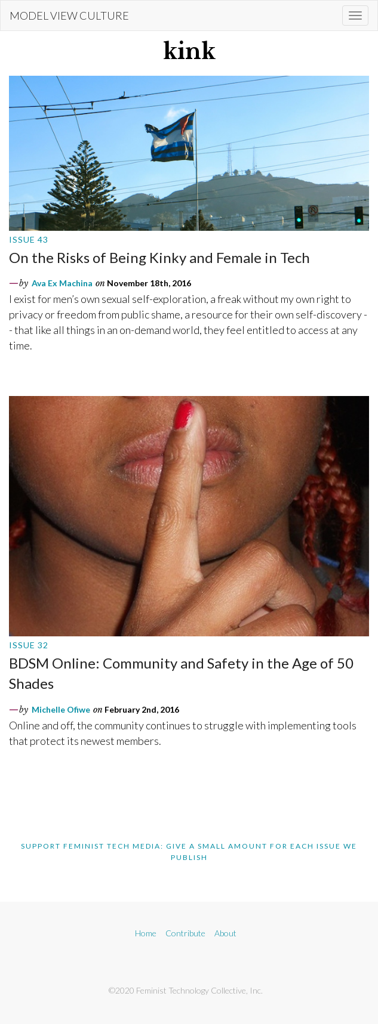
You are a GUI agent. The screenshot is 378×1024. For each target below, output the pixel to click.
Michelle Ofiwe (61, 709)
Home (145, 933)
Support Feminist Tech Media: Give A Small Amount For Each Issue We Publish (189, 852)
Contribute (185, 933)
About (225, 933)
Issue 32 (28, 645)
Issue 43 (28, 239)
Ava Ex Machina (62, 283)
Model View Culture (69, 15)
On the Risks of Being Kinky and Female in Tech (159, 257)
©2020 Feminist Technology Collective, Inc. (186, 990)
